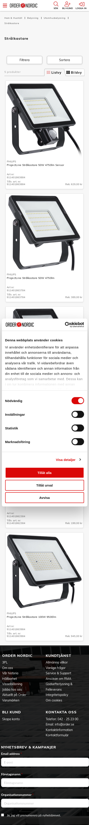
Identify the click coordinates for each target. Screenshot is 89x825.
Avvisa (44, 498)
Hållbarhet (9, 679)
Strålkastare (11, 23)
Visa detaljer (65, 459)
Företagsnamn (12, 774)
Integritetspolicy (57, 695)
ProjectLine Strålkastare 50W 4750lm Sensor (35, 165)
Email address (11, 753)
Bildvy (74, 73)
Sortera (64, 60)
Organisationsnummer (17, 795)
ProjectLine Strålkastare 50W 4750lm (31, 278)
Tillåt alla (45, 473)
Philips (11, 161)
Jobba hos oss (12, 690)
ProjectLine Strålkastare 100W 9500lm (31, 616)
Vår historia (10, 673)
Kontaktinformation (59, 730)
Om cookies (54, 700)
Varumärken (10, 700)
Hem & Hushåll (13, 18)
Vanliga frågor (55, 668)
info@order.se (64, 724)
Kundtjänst (58, 655)
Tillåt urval (44, 485)
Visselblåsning (12, 684)
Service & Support (58, 673)
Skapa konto (11, 719)
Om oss (7, 668)
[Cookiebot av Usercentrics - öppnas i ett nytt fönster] (64, 324)
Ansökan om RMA (58, 679)
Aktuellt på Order (14, 695)
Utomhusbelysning (55, 18)
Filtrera (24, 60)
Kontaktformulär (57, 735)
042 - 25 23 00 (68, 719)
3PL (5, 662)
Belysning (33, 18)
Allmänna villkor (57, 662)
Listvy (54, 73)
